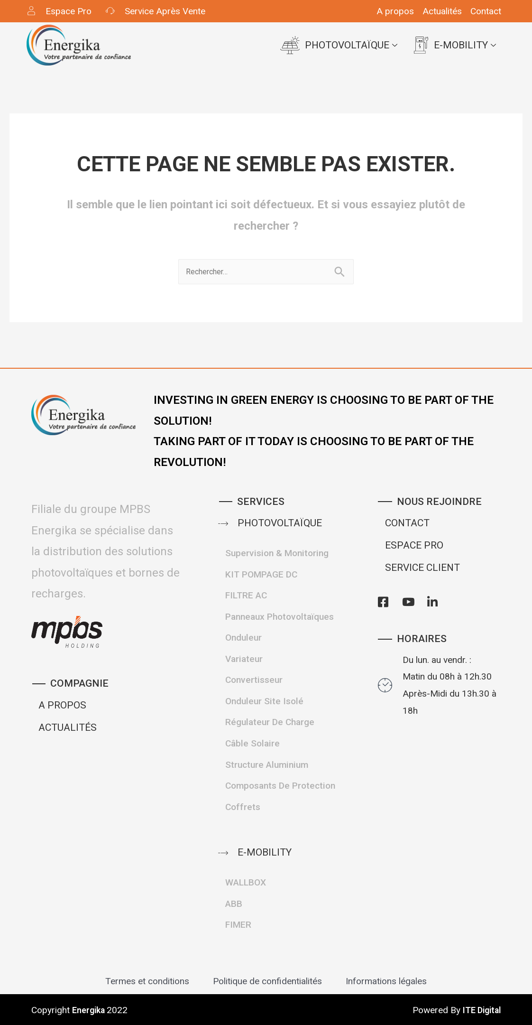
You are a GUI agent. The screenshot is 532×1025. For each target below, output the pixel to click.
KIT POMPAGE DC (261, 574)
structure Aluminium (266, 764)
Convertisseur (254, 679)
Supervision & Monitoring (277, 553)
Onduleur (243, 637)
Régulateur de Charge (269, 722)
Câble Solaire (252, 743)
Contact (485, 11)
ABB (233, 903)
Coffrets (242, 806)
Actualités (442, 11)
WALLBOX (245, 882)
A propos (395, 11)
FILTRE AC (246, 595)
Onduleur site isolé (264, 701)
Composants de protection (280, 785)
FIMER (238, 924)
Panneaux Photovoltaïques (279, 616)
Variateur (244, 658)
